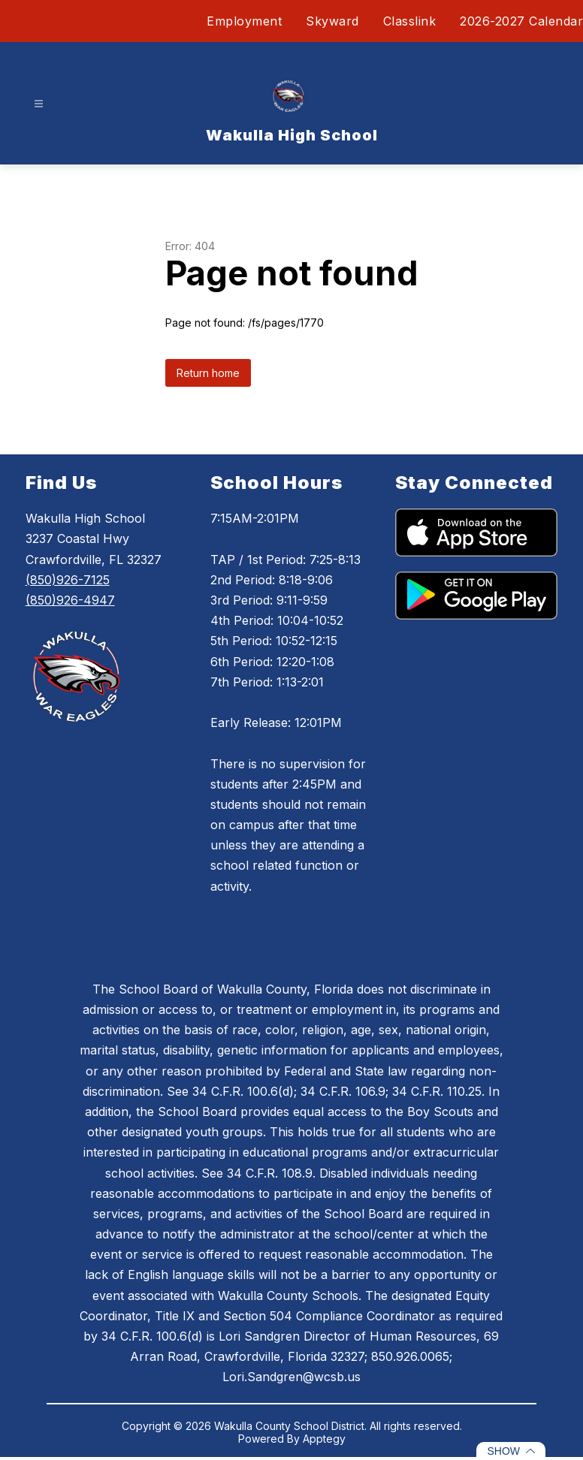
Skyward (332, 21)
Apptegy (324, 1438)
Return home (208, 373)
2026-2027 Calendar (521, 21)
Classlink (409, 21)
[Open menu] (38, 104)
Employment (244, 21)
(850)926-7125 (68, 579)
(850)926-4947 (70, 600)
